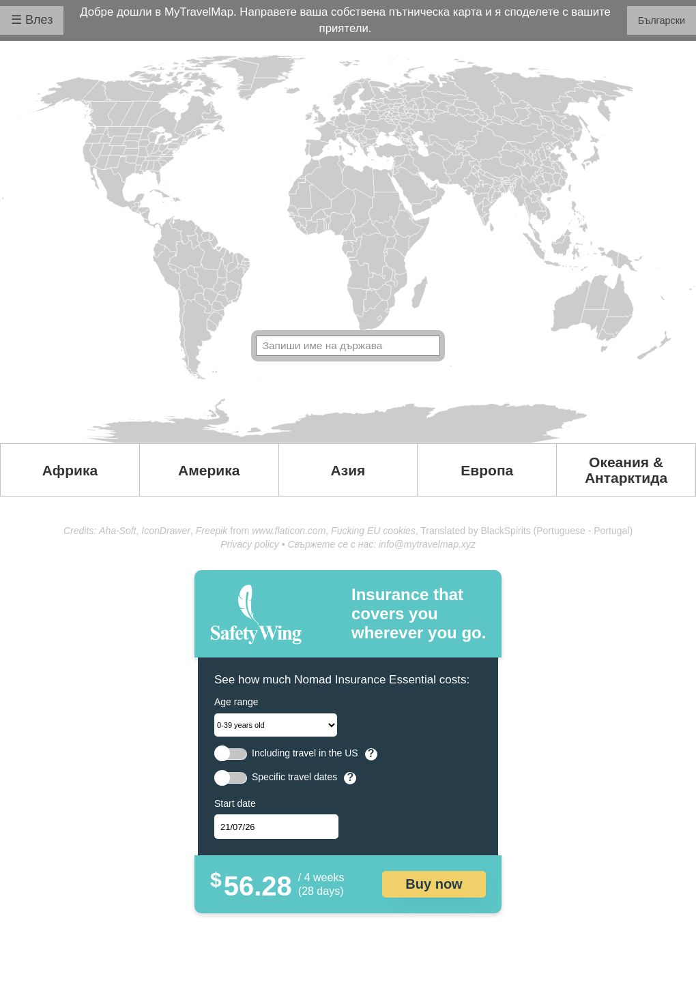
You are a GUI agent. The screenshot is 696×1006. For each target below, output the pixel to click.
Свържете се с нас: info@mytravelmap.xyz (381, 544)
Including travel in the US (305, 753)
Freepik (212, 530)
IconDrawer (165, 530)
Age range (236, 701)
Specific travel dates (294, 777)
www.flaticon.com (288, 530)
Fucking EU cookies (373, 530)
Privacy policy (249, 544)
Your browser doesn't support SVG (348, 249)
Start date (235, 803)
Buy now (433, 883)
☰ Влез (32, 20)
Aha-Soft (117, 530)
